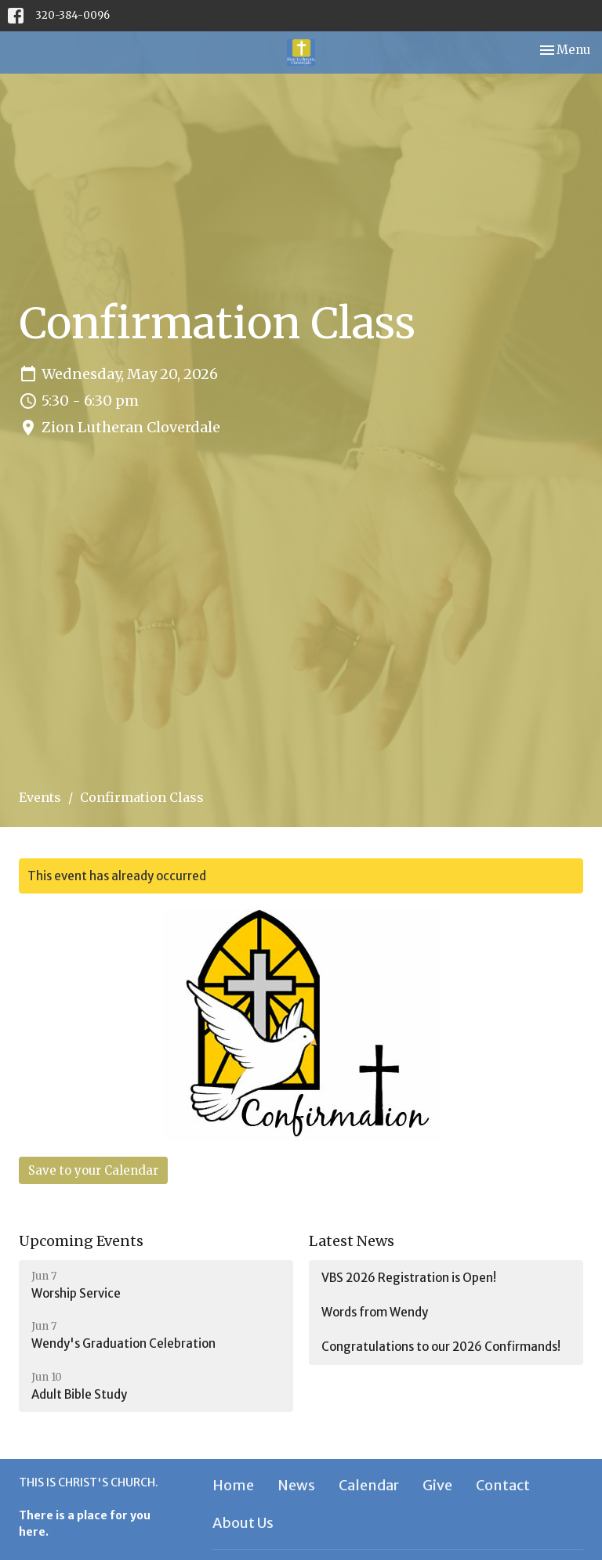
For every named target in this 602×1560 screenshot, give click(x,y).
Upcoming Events (81, 1241)
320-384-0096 (72, 15)
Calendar (369, 1485)
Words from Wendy (374, 1312)
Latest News (351, 1241)
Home (233, 1485)
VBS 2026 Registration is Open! (408, 1277)
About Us (243, 1523)
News (296, 1485)
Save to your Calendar (93, 1170)
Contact (503, 1485)
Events (40, 797)
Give (437, 1485)
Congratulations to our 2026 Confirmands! (440, 1346)
